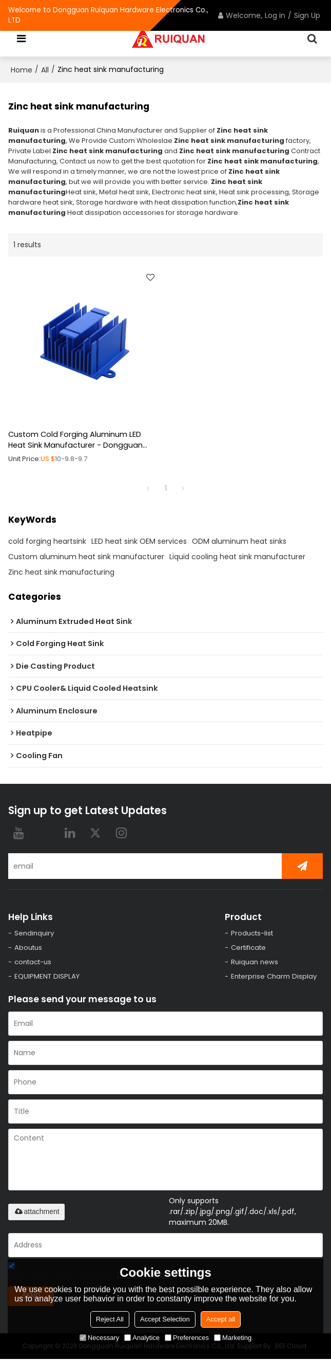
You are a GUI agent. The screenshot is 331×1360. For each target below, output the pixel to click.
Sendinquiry (34, 933)
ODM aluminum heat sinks (239, 541)
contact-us (33, 962)
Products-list (253, 933)
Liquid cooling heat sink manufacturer (237, 557)
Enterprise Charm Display (274, 977)
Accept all (220, 1319)
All (45, 70)
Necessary (99, 1337)
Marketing (232, 1337)
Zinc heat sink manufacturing (61, 572)
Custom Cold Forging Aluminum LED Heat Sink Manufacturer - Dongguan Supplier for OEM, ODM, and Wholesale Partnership (78, 440)
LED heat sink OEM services (139, 541)
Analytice (142, 1337)
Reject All (110, 1319)
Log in (275, 15)
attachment (36, 1212)
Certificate (250, 948)
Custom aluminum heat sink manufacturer (86, 557)
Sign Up (307, 15)
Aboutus (28, 948)
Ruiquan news (254, 962)
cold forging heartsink (47, 541)
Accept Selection (165, 1319)
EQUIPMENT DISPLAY (47, 977)
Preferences (187, 1337)
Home (21, 70)
